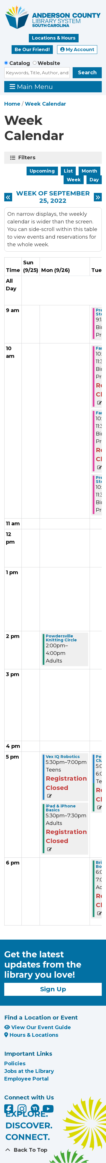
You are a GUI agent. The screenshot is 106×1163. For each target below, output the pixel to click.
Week (74, 179)
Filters (27, 157)
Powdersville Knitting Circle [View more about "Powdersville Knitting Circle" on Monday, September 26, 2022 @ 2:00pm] (61, 638)
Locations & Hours (53, 38)
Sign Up (53, 989)
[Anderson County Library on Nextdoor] (35, 1108)
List (68, 171)
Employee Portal (26, 1079)
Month (89, 171)
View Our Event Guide (37, 1027)
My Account (77, 49)
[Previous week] (8, 197)
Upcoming (42, 171)
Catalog (19, 63)
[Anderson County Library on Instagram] (23, 1111)
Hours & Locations (31, 1035)
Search (87, 72)
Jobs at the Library (29, 1071)
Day (94, 179)
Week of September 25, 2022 (53, 197)
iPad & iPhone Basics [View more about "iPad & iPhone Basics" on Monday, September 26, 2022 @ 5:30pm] (61, 808)
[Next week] (98, 197)
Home (12, 104)
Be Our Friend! (32, 49)
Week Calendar (45, 104)
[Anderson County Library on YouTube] (48, 1111)
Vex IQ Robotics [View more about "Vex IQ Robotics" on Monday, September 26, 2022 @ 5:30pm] (63, 757)
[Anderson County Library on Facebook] (9, 1111)
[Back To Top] (53, 1150)
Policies (14, 1063)
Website (49, 63)
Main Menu (31, 86)
